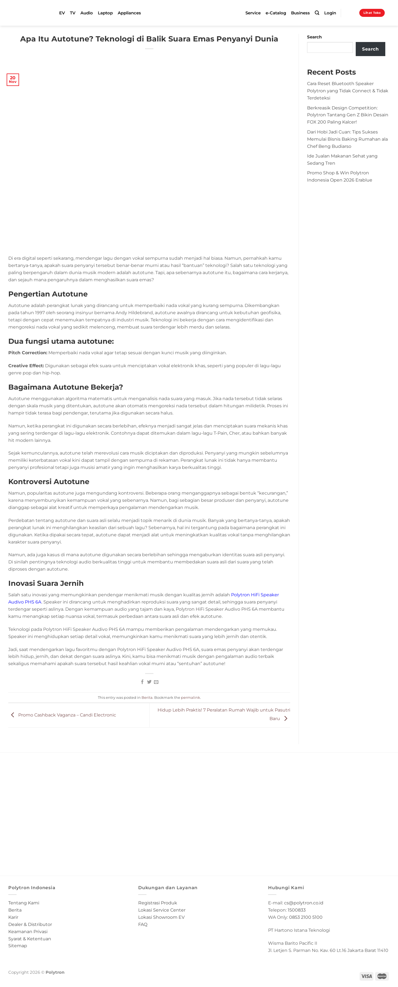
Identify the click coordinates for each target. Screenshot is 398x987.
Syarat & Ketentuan (29, 938)
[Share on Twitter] (149, 682)
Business (300, 13)
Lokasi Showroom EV (161, 917)
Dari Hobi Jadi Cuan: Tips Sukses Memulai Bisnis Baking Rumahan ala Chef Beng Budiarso (347, 139)
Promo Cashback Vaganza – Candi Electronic (62, 715)
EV (62, 13)
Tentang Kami (23, 902)
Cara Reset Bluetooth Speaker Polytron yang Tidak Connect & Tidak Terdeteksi (347, 91)
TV (72, 13)
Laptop (105, 13)
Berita (147, 697)
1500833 (297, 910)
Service (253, 13)
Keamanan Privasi (28, 931)
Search (314, 37)
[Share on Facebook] (142, 682)
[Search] (317, 13)
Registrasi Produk (157, 902)
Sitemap (17, 945)
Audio (86, 13)
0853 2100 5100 (306, 917)
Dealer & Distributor (30, 924)
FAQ (142, 924)
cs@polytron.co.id (303, 902)
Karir (13, 917)
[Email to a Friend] (156, 682)
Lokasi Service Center (161, 910)
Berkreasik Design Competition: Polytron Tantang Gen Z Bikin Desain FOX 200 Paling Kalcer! (347, 115)
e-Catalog (276, 13)
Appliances (129, 13)
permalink (190, 697)
